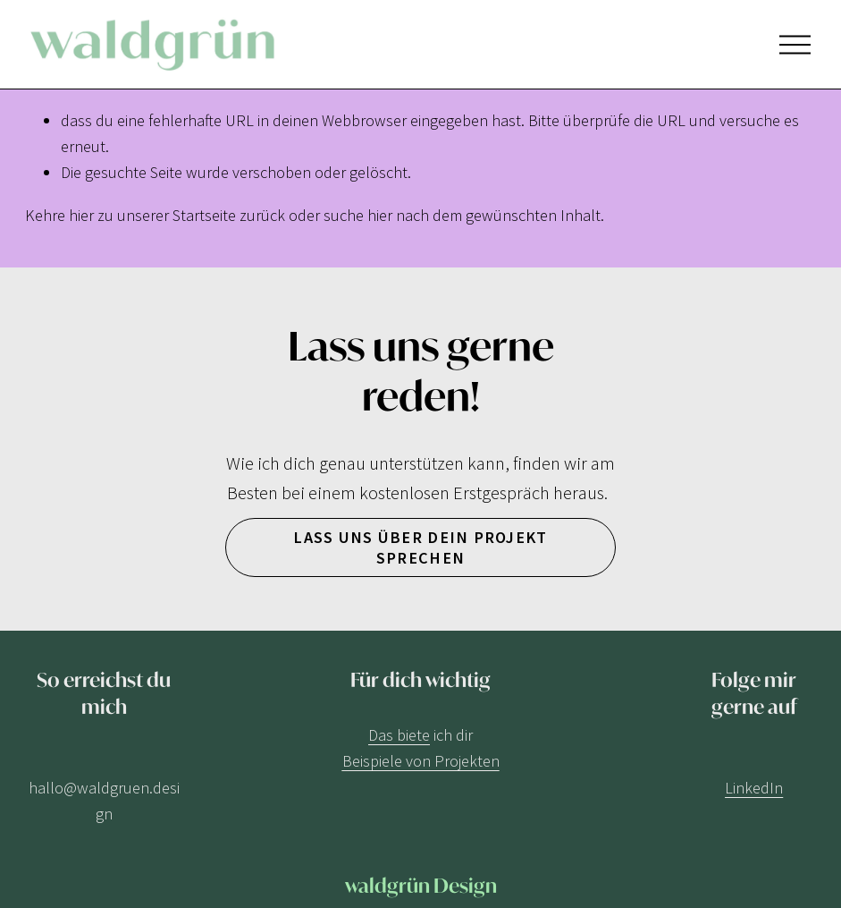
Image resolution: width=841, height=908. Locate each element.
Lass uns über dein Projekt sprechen (420, 547)
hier (81, 215)
